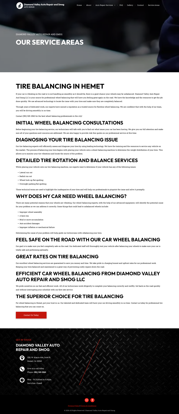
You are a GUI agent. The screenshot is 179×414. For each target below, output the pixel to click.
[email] (87, 400)
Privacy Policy (73, 406)
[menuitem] (79, 5)
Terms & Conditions (88, 406)
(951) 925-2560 (40, 372)
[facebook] (92, 400)
